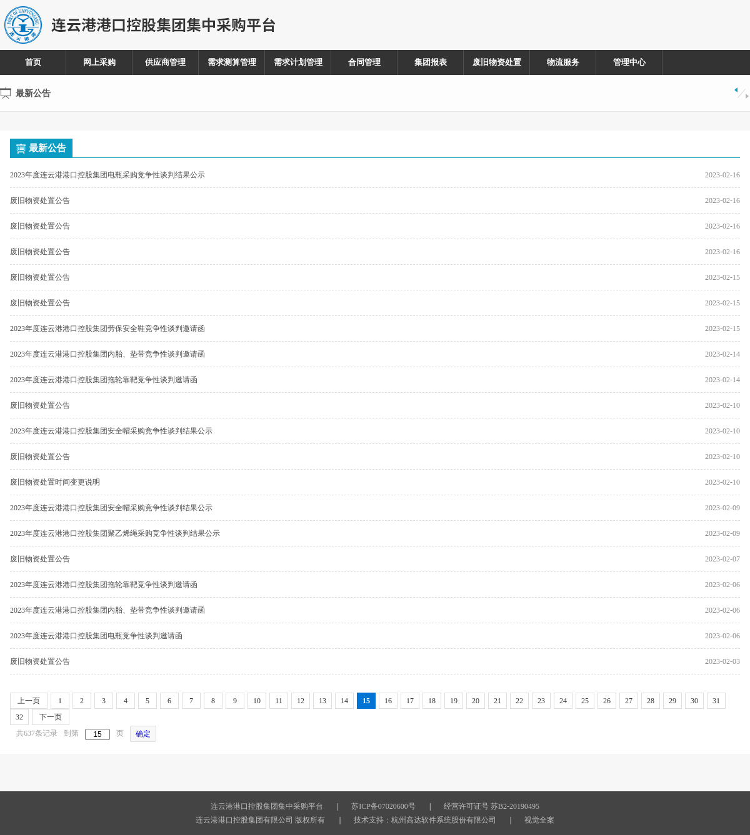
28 (650, 700)
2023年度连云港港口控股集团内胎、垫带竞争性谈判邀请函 (107, 354)
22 (519, 700)
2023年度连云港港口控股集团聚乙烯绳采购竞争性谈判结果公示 (115, 533)
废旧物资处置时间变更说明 (55, 482)
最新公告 (41, 148)
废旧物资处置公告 (40, 200)
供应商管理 (165, 62)
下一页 (50, 717)
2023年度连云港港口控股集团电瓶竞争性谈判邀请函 (96, 635)
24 (563, 700)
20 (475, 700)
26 (607, 700)
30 (694, 700)
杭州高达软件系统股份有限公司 (443, 820)
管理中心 (629, 62)
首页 (33, 62)
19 (454, 700)
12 (300, 700)
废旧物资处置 (496, 62)
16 (388, 700)
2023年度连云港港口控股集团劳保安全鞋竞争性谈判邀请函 (107, 328)
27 (628, 700)
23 (541, 700)
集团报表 (430, 62)
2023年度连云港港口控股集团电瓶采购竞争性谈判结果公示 (107, 174)
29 (672, 700)
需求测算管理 (232, 62)
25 (585, 700)
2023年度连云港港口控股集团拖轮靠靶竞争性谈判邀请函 (104, 379)
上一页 (29, 700)
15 (366, 700)
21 (497, 700)
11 (278, 700)
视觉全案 (539, 820)
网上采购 (99, 62)
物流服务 (563, 62)
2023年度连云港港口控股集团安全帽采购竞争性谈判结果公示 (111, 431)
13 (322, 700)
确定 (143, 733)
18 (432, 700)
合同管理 (364, 62)
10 (257, 700)
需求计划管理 (298, 62)
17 (410, 700)
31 (716, 700)
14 (344, 700)
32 (19, 717)
